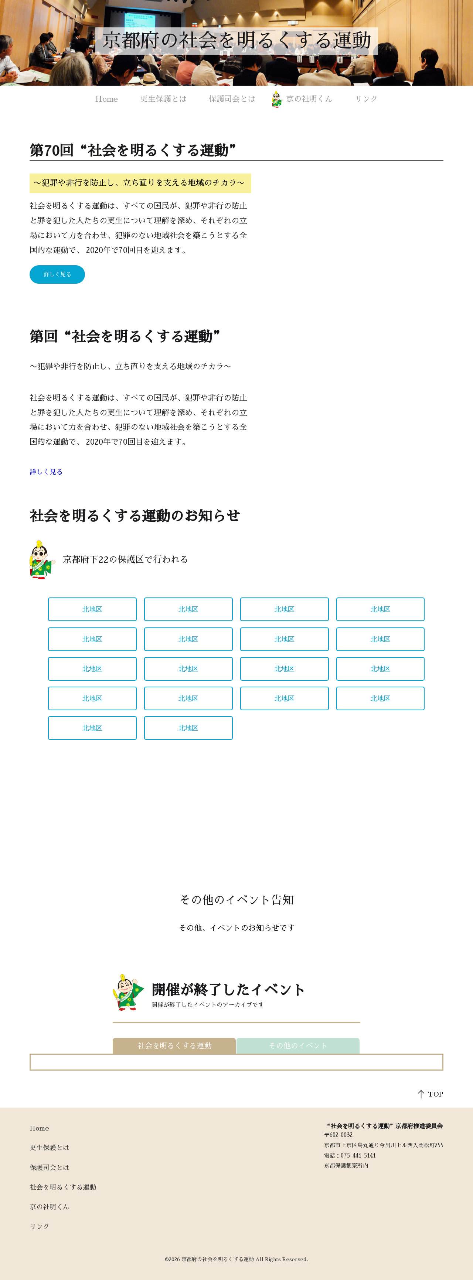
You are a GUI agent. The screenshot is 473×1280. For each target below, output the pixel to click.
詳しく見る (57, 274)
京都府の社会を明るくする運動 (236, 41)
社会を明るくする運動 (63, 1187)
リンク (366, 99)
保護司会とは (232, 99)
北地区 (92, 609)
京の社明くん (309, 99)
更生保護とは (163, 99)
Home (106, 99)
